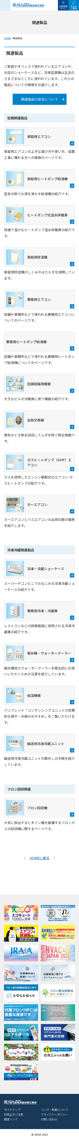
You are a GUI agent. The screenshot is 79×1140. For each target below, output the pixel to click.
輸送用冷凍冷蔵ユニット (35, 743)
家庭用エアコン (28, 136)
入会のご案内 (74, 7)
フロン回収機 (26, 807)
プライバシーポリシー (54, 1114)
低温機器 (23, 695)
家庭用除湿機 (26, 257)
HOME (7, 38)
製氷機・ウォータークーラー (38, 653)
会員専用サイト (63, 7)
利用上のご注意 (13, 1114)
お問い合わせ (49, 1119)
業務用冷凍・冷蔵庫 (32, 611)
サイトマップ (12, 1110)
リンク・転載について (54, 1110)
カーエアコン (26, 504)
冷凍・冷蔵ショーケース (35, 568)
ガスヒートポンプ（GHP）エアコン (38, 462)
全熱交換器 (25, 420)
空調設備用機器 (28, 384)
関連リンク (11, 1119)
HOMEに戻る (40, 857)
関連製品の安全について (39, 99)
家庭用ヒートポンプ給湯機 (37, 179)
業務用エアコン (28, 299)
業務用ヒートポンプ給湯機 (26, 341)
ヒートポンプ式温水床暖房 (37, 215)
